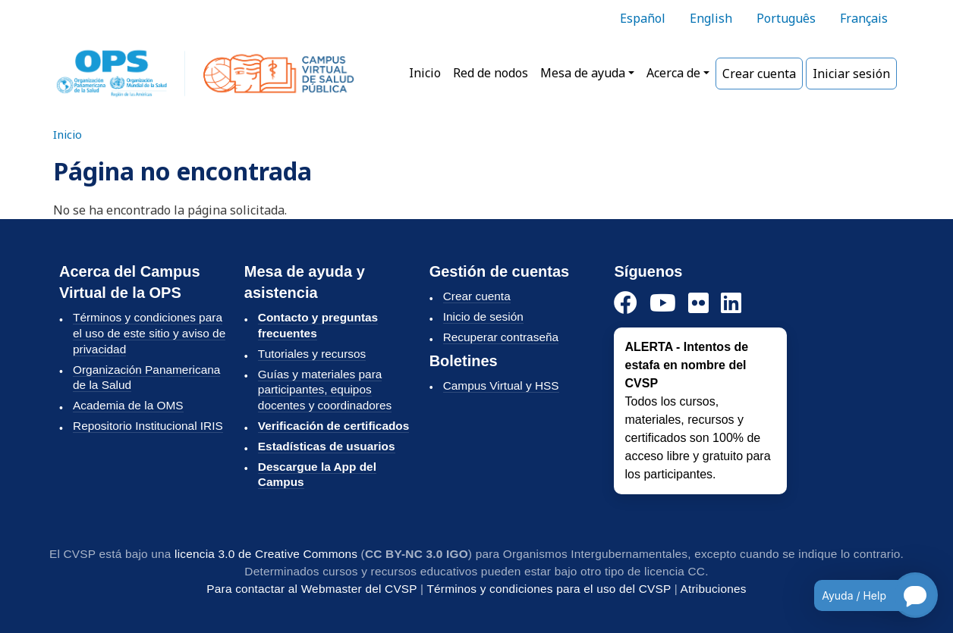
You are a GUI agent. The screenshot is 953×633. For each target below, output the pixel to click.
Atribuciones (714, 588)
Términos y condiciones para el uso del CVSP (548, 588)
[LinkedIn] (731, 303)
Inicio (425, 72)
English (711, 18)
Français (864, 18)
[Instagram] (698, 303)
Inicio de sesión (483, 316)
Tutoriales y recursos (312, 353)
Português (786, 18)
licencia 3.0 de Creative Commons (266, 553)
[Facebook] (625, 303)
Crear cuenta (759, 73)
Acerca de (673, 72)
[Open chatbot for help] (864, 595)
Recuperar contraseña (500, 337)
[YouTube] (662, 303)
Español (642, 18)
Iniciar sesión (851, 73)
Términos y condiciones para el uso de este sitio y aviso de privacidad (149, 333)
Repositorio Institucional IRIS (148, 425)
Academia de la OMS (128, 405)
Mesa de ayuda (582, 72)
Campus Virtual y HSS (501, 385)
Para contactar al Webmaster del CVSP (311, 588)
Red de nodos (490, 72)
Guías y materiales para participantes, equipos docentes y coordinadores (325, 390)
